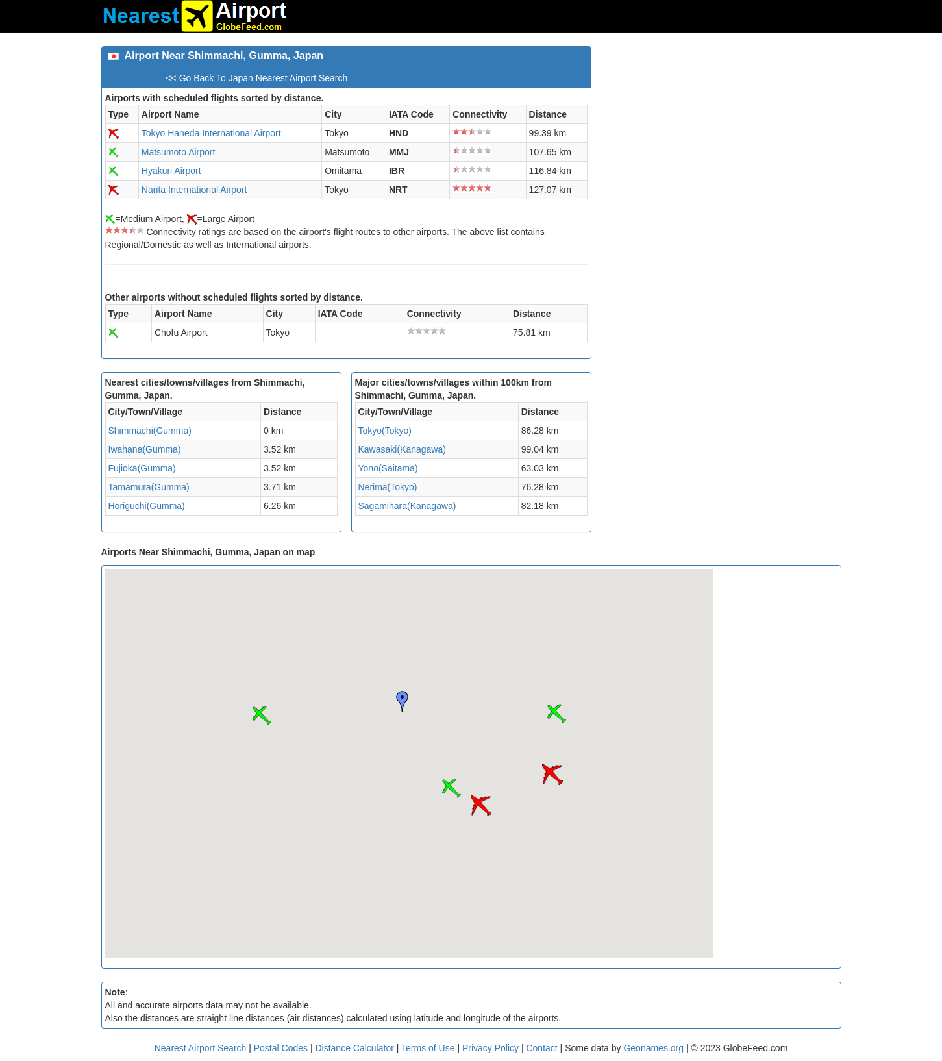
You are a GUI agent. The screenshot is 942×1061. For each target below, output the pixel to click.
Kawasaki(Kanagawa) (402, 449)
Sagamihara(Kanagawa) (407, 506)
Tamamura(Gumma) (149, 487)
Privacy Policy (491, 1048)
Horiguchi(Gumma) (146, 506)
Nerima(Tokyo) (387, 487)
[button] (451, 788)
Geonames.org (653, 1048)
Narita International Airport (194, 189)
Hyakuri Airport (171, 171)
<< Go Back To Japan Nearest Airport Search (256, 78)
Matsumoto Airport (179, 152)
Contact (541, 1048)
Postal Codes (281, 1048)
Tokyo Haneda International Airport (211, 133)
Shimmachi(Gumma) (150, 430)
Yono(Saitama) (388, 468)
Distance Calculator (354, 1048)
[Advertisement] (721, 137)
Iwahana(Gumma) (144, 449)
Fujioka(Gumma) (142, 468)
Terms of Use (429, 1048)
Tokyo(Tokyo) (385, 430)
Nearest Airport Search (201, 1048)
